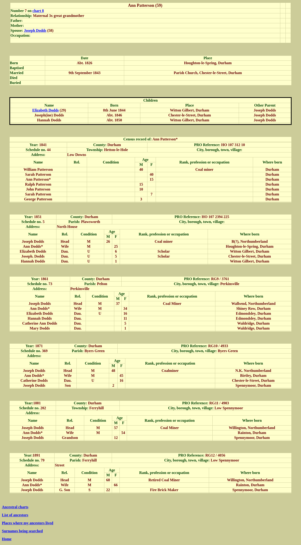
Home (7, 539)
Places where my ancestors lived (27, 523)
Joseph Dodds (35, 30)
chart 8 (38, 11)
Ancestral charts (15, 507)
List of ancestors (15, 515)
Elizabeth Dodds (45, 110)
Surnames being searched (22, 531)
